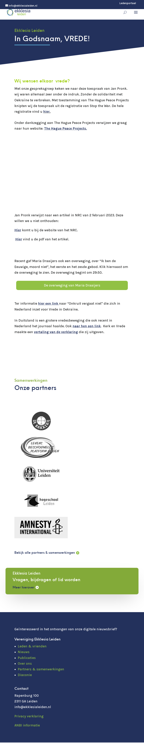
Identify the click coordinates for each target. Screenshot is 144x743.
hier (46, 112)
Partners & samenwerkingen (41, 670)
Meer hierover (24, 588)
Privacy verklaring (29, 717)
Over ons (25, 664)
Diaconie (25, 675)
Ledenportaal (127, 3)
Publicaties (27, 658)
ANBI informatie (27, 726)
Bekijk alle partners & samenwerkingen (46, 553)
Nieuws (24, 653)
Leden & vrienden (32, 647)
